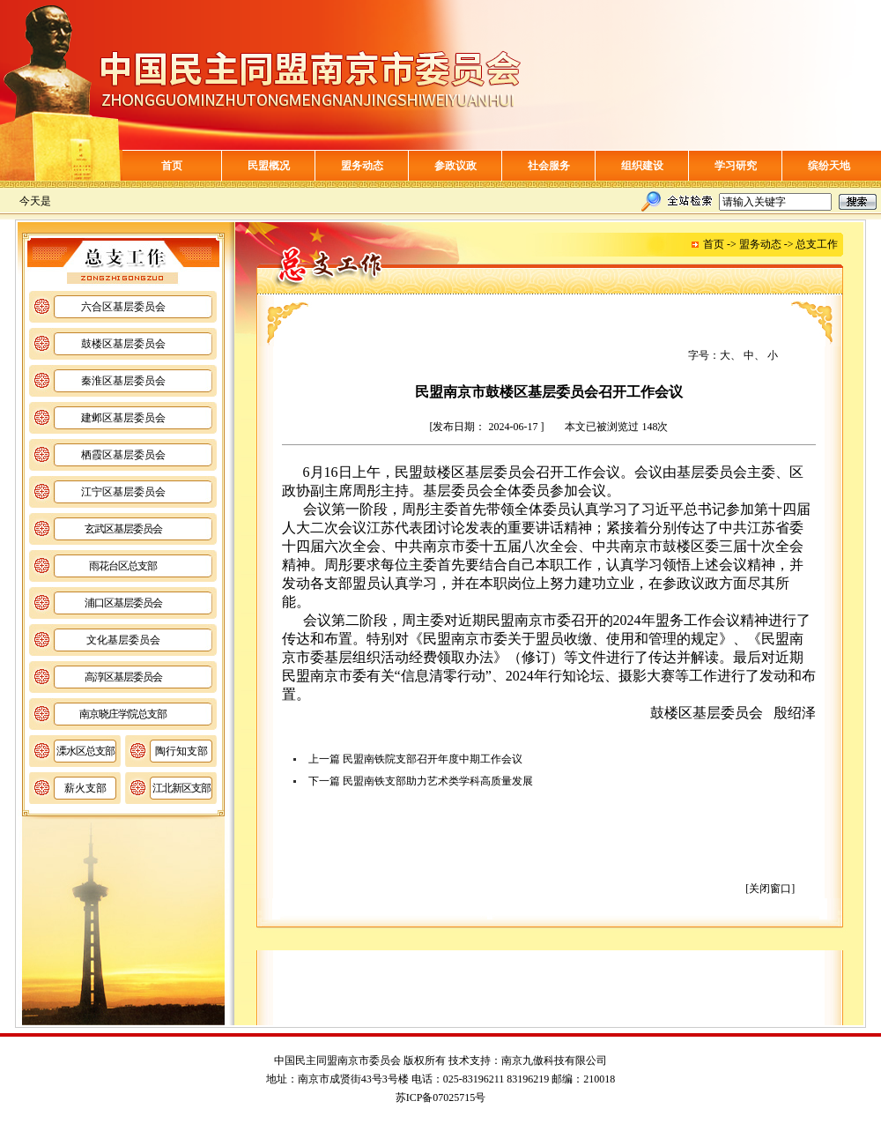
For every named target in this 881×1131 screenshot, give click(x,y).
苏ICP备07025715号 (441, 1097)
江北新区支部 (181, 788)
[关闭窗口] (770, 888)
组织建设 (642, 166)
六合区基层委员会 (123, 307)
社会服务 (549, 166)
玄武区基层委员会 (123, 529)
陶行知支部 (181, 751)
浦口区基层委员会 (123, 603)
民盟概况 (269, 166)
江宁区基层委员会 (123, 492)
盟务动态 (362, 166)
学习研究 (735, 166)
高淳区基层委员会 (123, 677)
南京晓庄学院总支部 (123, 714)
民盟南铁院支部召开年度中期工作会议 (432, 759)
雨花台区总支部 (123, 566)
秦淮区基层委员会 (123, 381)
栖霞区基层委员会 (123, 455)
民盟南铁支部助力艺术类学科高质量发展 (438, 781)
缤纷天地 (829, 166)
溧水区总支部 (85, 751)
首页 (171, 166)
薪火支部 (85, 788)
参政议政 (455, 166)
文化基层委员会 (123, 640)
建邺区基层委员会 (123, 418)
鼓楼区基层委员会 (123, 344)
